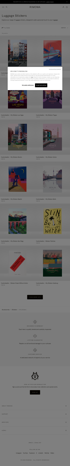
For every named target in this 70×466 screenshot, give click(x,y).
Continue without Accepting (55, 69)
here (32, 77)
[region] (35, 78)
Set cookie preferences (28, 85)
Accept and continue (41, 85)
